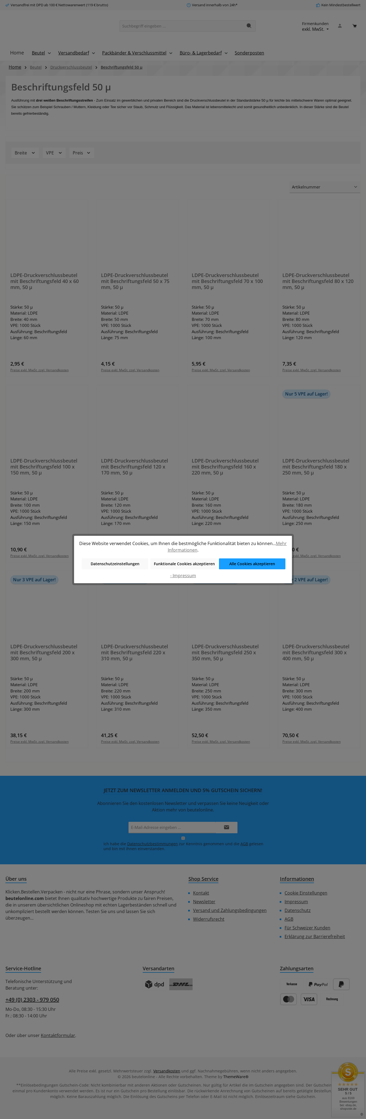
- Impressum (183, 576)
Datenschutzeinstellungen (115, 563)
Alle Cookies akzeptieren (252, 563)
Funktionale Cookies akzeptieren (184, 563)
